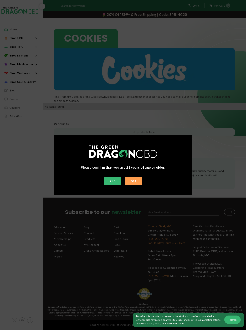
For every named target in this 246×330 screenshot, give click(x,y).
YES (113, 181)
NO (133, 181)
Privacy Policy (153, 323)
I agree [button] (232, 319)
